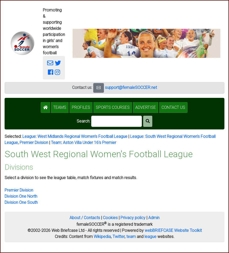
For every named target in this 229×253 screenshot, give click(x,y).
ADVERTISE (145, 107)
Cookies (110, 217)
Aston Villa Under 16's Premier (89, 142)
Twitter (119, 236)
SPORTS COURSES (113, 107)
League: (137, 136)
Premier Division (34, 142)
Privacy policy (132, 217)
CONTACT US (173, 107)
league (150, 236)
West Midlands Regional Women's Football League (82, 136)
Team (56, 142)
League (29, 136)
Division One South (21, 202)
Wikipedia (102, 236)
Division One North (21, 196)
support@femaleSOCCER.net (131, 87)
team (131, 236)
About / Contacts (85, 217)
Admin (153, 217)
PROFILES (81, 107)
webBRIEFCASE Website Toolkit (173, 230)
